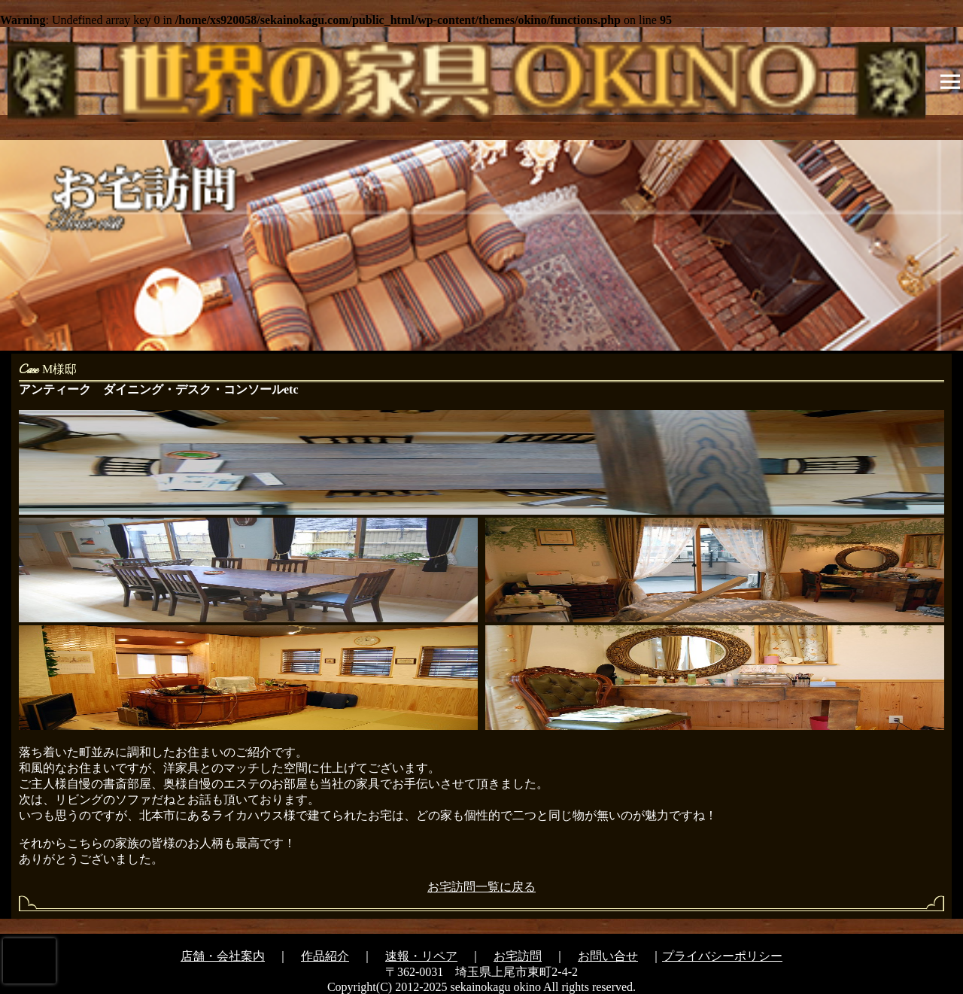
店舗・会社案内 (223, 956)
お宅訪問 (518, 956)
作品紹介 (325, 956)
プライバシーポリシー (722, 956)
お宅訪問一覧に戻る (481, 886)
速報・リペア (421, 956)
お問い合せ (608, 956)
